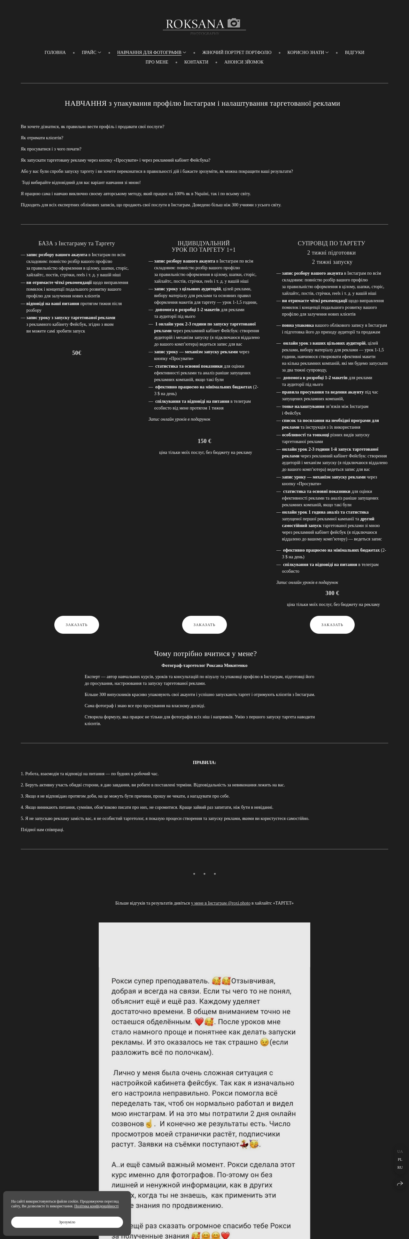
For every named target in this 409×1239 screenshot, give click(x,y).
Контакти (196, 62)
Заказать (77, 625)
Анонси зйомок (244, 62)
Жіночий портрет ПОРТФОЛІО (236, 52)
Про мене (156, 62)
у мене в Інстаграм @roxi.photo (221, 903)
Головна (55, 52)
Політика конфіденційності (96, 1206)
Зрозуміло (67, 1222)
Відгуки (354, 52)
